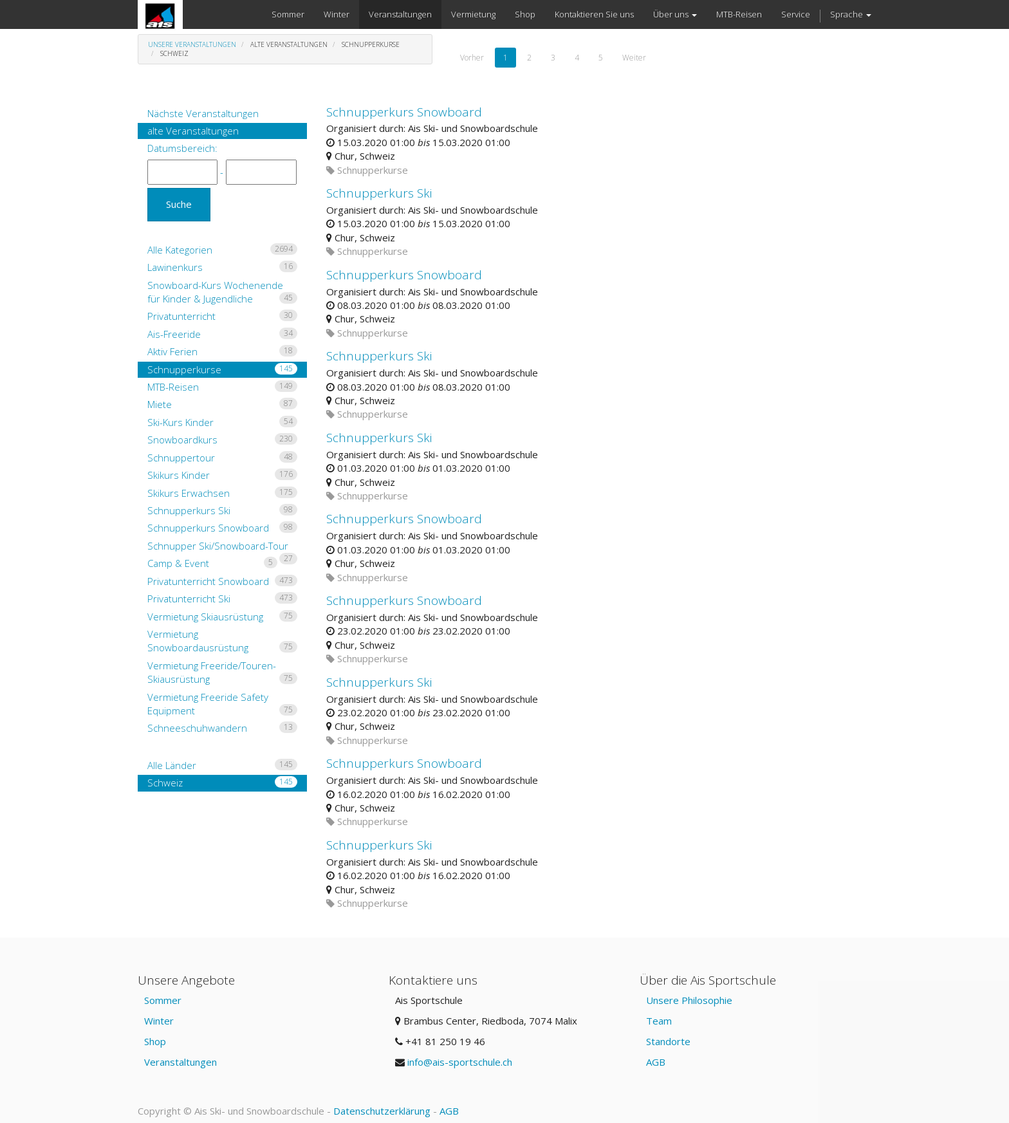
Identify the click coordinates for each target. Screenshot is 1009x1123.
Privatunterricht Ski (222, 598)
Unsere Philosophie (689, 1000)
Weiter (634, 57)
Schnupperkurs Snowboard (222, 527)
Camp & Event (212, 563)
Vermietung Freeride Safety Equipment (222, 704)
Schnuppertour (222, 457)
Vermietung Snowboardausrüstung (222, 640)
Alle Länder (222, 765)
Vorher (472, 57)
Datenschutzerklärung (381, 1110)
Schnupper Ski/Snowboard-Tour (222, 546)
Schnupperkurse (222, 369)
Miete (222, 404)
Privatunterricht (222, 316)
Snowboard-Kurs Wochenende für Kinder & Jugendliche (222, 292)
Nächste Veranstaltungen (203, 113)
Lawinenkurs (222, 267)
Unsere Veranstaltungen (192, 44)
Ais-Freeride (222, 334)
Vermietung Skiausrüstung (222, 616)
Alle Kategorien (222, 249)
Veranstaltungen (180, 1061)
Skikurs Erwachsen (222, 493)
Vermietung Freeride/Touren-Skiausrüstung (222, 672)
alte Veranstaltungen (193, 130)
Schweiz (222, 782)
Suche (179, 204)
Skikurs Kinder (222, 475)
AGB (655, 1061)
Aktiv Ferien (222, 351)
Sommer (162, 1000)
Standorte (668, 1041)
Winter (159, 1020)
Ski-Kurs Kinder (222, 422)
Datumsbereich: (182, 148)
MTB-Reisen (222, 386)
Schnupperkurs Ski (222, 510)
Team (659, 1020)
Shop (155, 1041)
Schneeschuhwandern (222, 727)
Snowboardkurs (222, 439)
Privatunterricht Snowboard (222, 581)
